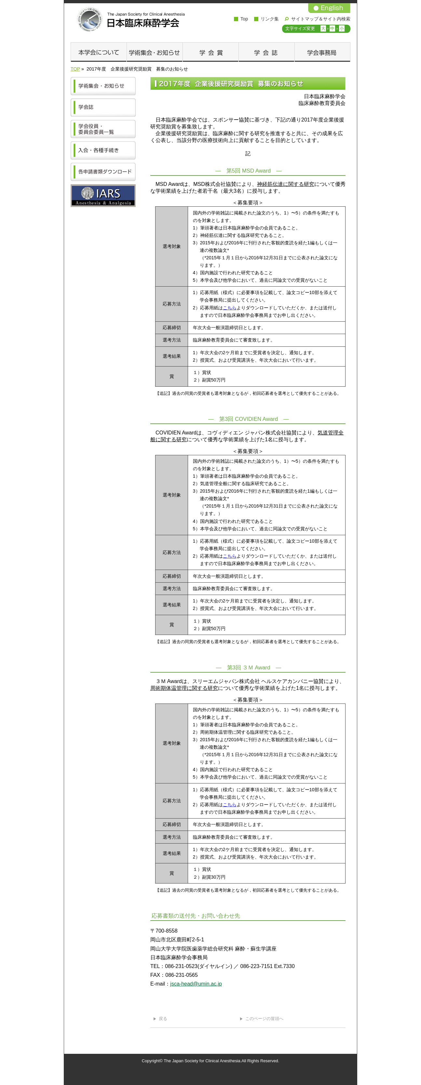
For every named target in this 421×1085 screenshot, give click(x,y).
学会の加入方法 (105, 150)
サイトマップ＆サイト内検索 (320, 18)
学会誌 (266, 52)
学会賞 (210, 52)
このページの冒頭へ (264, 1018)
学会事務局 (322, 52)
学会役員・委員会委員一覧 (105, 129)
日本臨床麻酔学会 (129, 19)
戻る (163, 1018)
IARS (105, 195)
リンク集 (270, 18)
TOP (75, 68)
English (329, 8)
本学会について (99, 52)
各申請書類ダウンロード (105, 172)
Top (244, 18)
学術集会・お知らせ (155, 52)
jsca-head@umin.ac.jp (196, 984)
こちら (230, 307)
